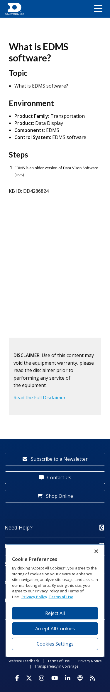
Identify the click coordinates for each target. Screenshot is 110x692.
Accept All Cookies (55, 628)
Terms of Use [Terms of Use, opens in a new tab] (61, 596)
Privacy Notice (90, 661)
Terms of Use (59, 661)
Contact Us (55, 477)
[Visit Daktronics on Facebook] (17, 678)
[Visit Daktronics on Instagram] (41, 678)
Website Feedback (24, 661)
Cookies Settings (55, 644)
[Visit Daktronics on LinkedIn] (67, 678)
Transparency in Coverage (56, 666)
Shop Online (55, 496)
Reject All (55, 613)
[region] (55, 600)
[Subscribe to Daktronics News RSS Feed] (92, 678)
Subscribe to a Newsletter (55, 459)
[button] (98, 9)
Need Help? (54, 528)
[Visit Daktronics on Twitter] (29, 678)
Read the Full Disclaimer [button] (39, 397)
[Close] (96, 551)
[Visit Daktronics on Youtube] (54, 678)
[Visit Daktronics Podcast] (80, 678)
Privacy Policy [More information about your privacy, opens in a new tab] (34, 596)
